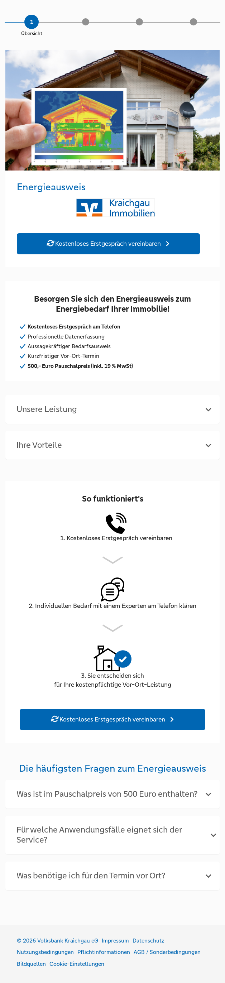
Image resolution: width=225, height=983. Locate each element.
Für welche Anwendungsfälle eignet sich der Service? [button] (99, 835)
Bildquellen (31, 963)
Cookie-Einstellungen (76, 963)
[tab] (112, 409)
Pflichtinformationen (103, 952)
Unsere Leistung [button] (46, 409)
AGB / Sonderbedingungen (167, 952)
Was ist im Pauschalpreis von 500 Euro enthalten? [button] (106, 794)
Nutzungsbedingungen (45, 952)
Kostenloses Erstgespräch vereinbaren (104, 243)
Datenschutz (148, 940)
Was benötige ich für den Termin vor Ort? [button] (90, 876)
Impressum (115, 940)
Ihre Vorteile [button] (39, 445)
